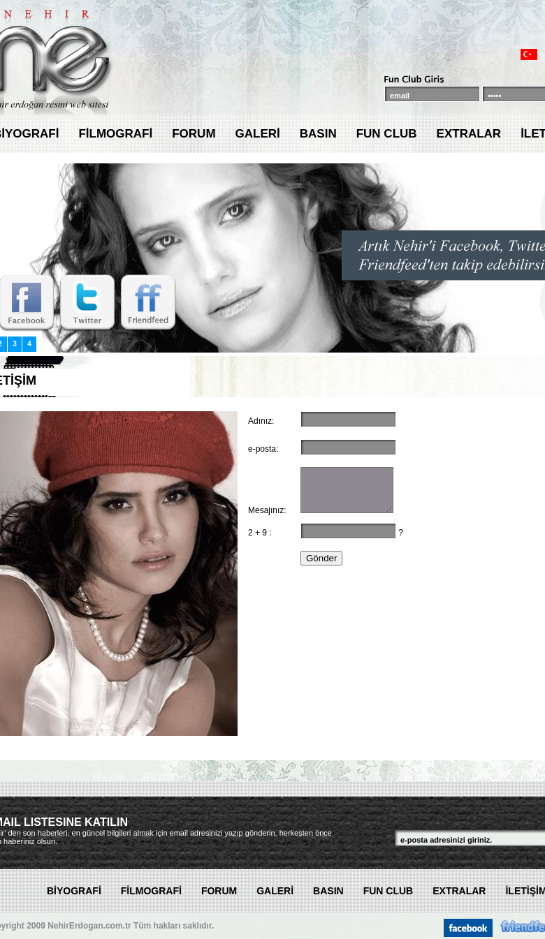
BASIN (318, 133)
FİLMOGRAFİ (115, 133)
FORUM (193, 133)
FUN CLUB (386, 133)
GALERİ (257, 133)
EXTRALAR (469, 133)
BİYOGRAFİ (74, 890)
